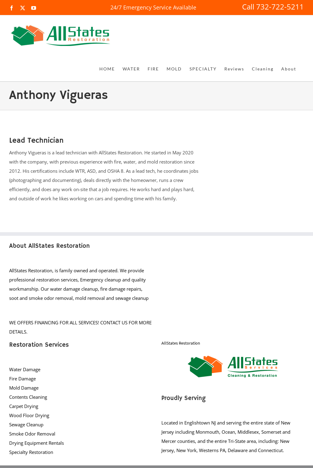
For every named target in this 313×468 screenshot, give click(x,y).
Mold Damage (24, 388)
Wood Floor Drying (29, 415)
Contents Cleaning (28, 397)
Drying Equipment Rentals (36, 443)
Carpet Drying (23, 406)
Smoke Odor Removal (32, 434)
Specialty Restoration (31, 452)
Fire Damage (22, 379)
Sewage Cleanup (26, 424)
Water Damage (24, 369)
